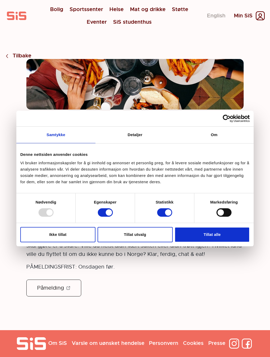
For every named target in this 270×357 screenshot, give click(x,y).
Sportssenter (86, 9)
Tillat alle (212, 234)
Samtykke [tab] (56, 134)
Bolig (56, 9)
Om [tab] (214, 134)
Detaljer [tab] (135, 134)
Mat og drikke (148, 9)
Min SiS (243, 16)
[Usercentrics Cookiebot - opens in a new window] (227, 118)
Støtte (180, 9)
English (216, 15)
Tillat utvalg (135, 234)
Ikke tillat (57, 234)
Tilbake (17, 56)
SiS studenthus (132, 22)
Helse (116, 9)
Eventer (97, 22)
